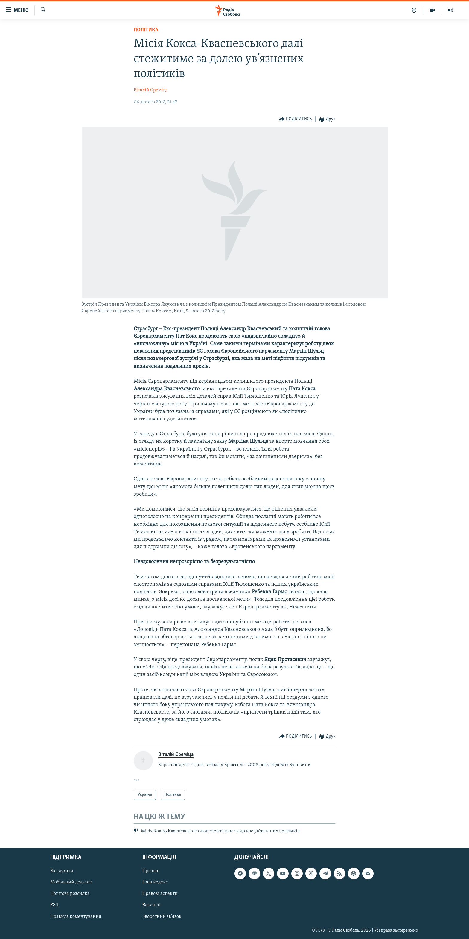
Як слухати (61, 871)
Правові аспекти (160, 894)
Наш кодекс (155, 882)
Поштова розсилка (70, 894)
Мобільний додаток (71, 882)
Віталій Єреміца (151, 90)
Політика (146, 30)
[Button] (295, 119)
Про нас (150, 871)
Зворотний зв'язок (162, 916)
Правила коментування (75, 916)
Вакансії (151, 905)
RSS (54, 905)
